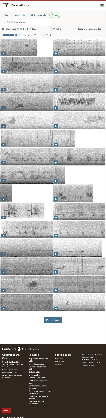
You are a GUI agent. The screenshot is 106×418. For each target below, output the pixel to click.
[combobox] (29, 22)
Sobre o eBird (63, 355)
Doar (6, 410)
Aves (7, 15)
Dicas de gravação (36, 364)
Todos (55, 15)
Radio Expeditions (9, 370)
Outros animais (38, 15)
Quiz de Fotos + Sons (37, 378)
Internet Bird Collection (11, 372)
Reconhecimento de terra (92, 354)
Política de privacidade (91, 362)
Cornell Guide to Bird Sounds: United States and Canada (13, 364)
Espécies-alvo (34, 375)
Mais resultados (53, 320)
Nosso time (59, 362)
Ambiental (20, 15)
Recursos (34, 355)
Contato (58, 365)
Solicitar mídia (34, 372)
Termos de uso (88, 365)
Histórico (59, 359)
